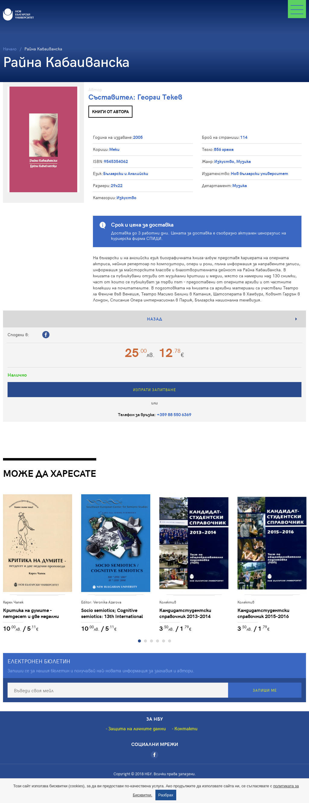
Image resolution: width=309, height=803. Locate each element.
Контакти (185, 728)
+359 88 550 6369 (174, 414)
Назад (154, 319)
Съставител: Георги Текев (135, 97)
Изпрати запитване (154, 389)
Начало (10, 49)
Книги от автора (110, 111)
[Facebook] (154, 754)
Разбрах (166, 795)
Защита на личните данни (137, 728)
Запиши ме (265, 690)
